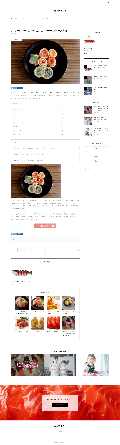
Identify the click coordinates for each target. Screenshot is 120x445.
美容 (96, 161)
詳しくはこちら (60, 404)
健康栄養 (96, 157)
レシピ (16, 239)
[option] (27, 365)
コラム (96, 148)
